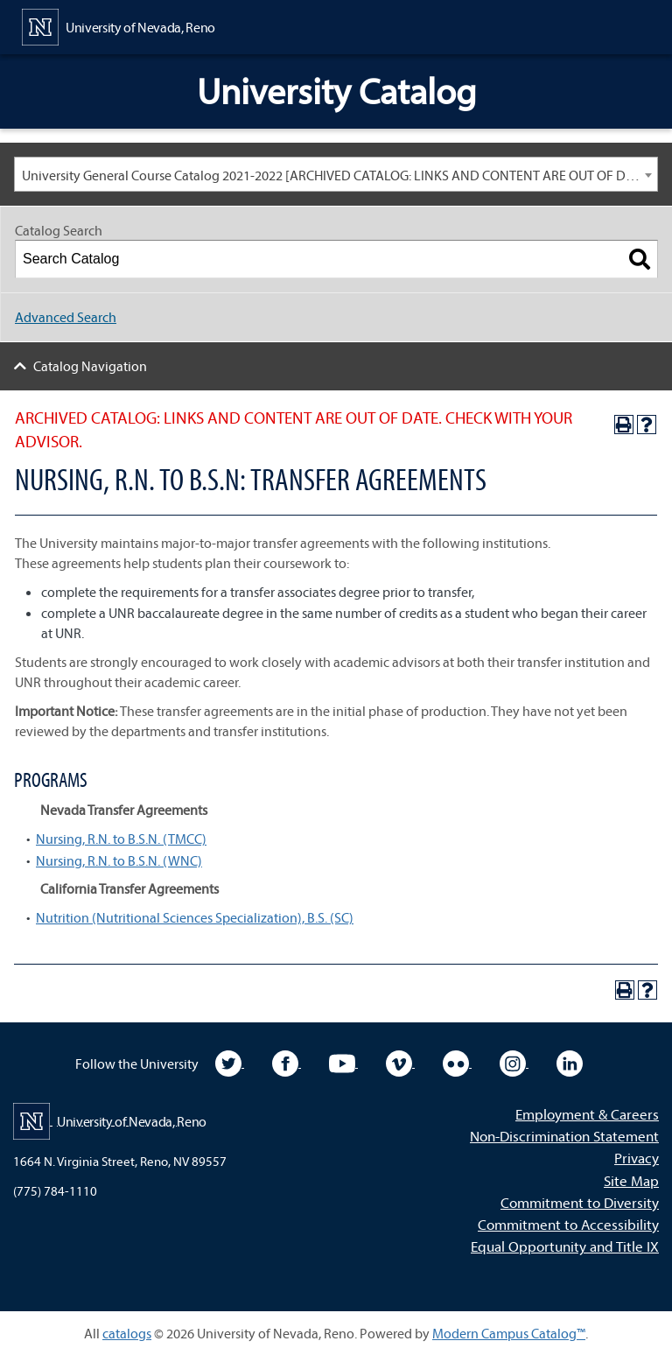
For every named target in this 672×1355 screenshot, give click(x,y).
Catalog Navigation (90, 366)
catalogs (126, 1333)
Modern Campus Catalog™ (508, 1333)
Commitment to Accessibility (568, 1224)
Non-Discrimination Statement (564, 1136)
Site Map (631, 1180)
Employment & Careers (587, 1114)
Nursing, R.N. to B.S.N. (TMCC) (121, 838)
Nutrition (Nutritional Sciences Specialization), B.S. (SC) (195, 917)
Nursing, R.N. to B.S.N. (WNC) (119, 860)
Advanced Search (65, 317)
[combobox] (336, 174)
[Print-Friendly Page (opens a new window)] (624, 424)
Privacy (636, 1157)
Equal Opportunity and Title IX (565, 1246)
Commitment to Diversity (579, 1202)
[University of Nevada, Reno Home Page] (118, 25)
